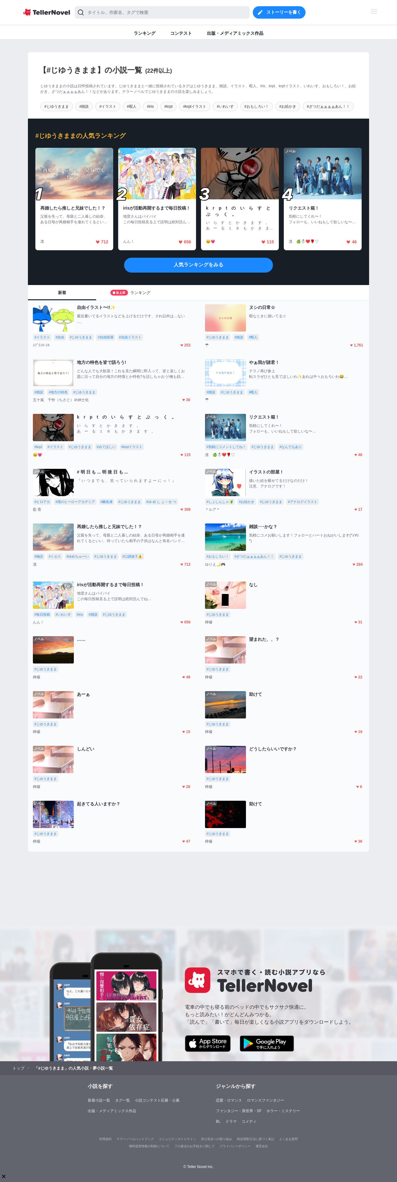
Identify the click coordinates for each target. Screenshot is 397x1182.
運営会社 (262, 1146)
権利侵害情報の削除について (149, 1146)
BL (218, 1121)
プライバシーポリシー (235, 1146)
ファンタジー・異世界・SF (238, 1111)
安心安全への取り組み (216, 1139)
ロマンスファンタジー (265, 1100)
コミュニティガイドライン (177, 1139)
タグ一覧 (122, 1100)
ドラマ (231, 1121)
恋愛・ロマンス (229, 1100)
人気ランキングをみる (198, 264)
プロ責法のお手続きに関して (194, 1146)
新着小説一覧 (99, 1100)
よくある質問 (288, 1139)
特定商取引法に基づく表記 (255, 1139)
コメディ (249, 1121)
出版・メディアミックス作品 (112, 1111)
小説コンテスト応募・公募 (157, 1100)
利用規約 (105, 1139)
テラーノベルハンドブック (135, 1139)
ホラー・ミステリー (283, 1111)
